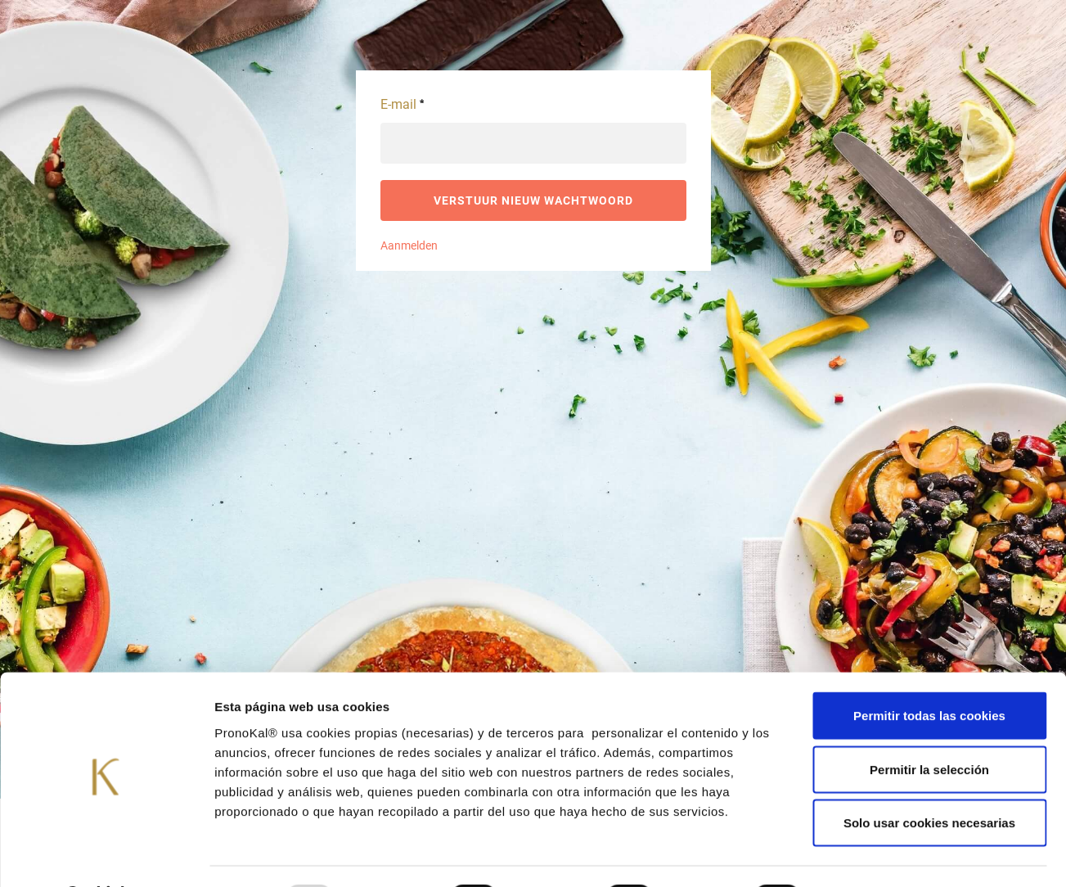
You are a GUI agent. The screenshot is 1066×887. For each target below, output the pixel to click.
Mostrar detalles (879, 855)
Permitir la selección (929, 726)
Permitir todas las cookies (929, 672)
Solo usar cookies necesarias (929, 779)
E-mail (402, 104)
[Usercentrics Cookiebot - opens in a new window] (106, 855)
